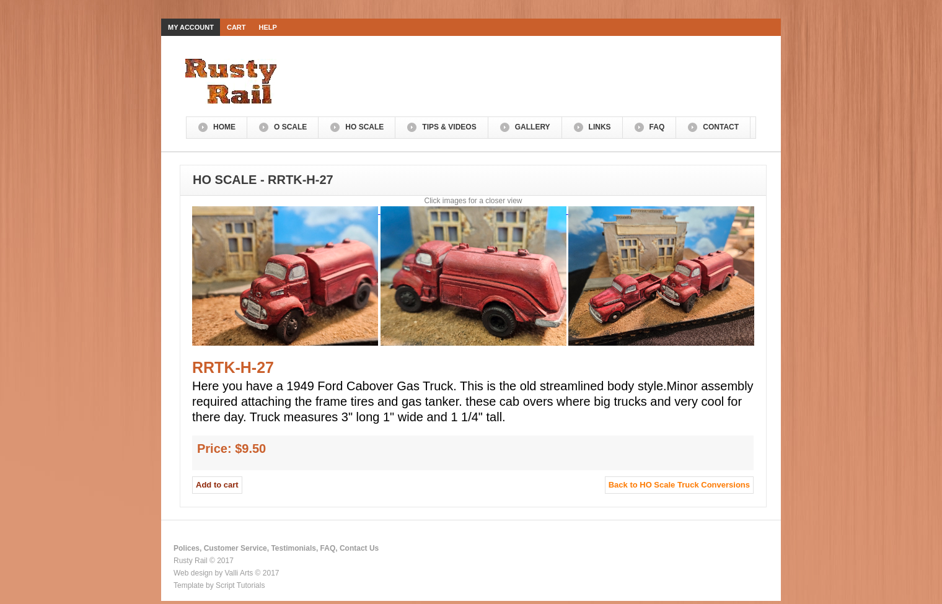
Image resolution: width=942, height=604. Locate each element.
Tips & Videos (449, 127)
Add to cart (217, 484)
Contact (721, 127)
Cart (236, 27)
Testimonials (293, 548)
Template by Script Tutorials (219, 585)
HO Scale (364, 127)
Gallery (532, 127)
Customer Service (235, 548)
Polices (187, 548)
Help (268, 27)
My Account (191, 27)
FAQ (657, 127)
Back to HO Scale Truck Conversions (679, 484)
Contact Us (359, 548)
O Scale (290, 127)
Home (224, 127)
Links (600, 127)
